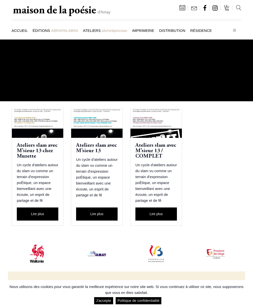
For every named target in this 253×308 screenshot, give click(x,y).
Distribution (172, 30)
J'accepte (103, 301)
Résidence (201, 30)
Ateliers (105, 30)
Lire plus (37, 214)
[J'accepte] (246, 294)
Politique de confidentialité (139, 301)
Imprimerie (143, 30)
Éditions (55, 30)
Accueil (20, 30)
